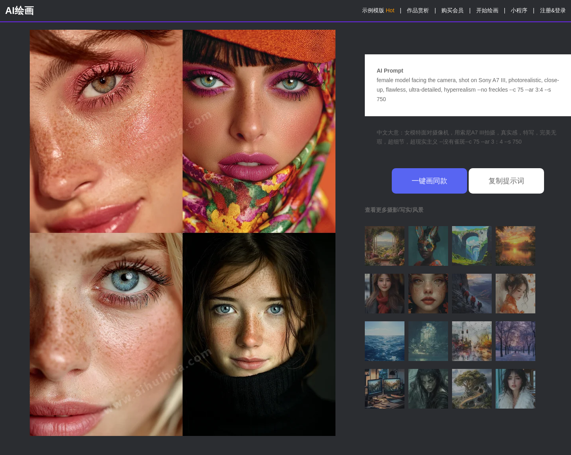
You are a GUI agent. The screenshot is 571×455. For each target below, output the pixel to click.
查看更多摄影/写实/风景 (394, 210)
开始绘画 (487, 10)
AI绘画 (19, 10)
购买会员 (452, 10)
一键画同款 (429, 181)
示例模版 (378, 10)
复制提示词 (506, 181)
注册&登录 (553, 10)
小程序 (519, 10)
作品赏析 (418, 10)
